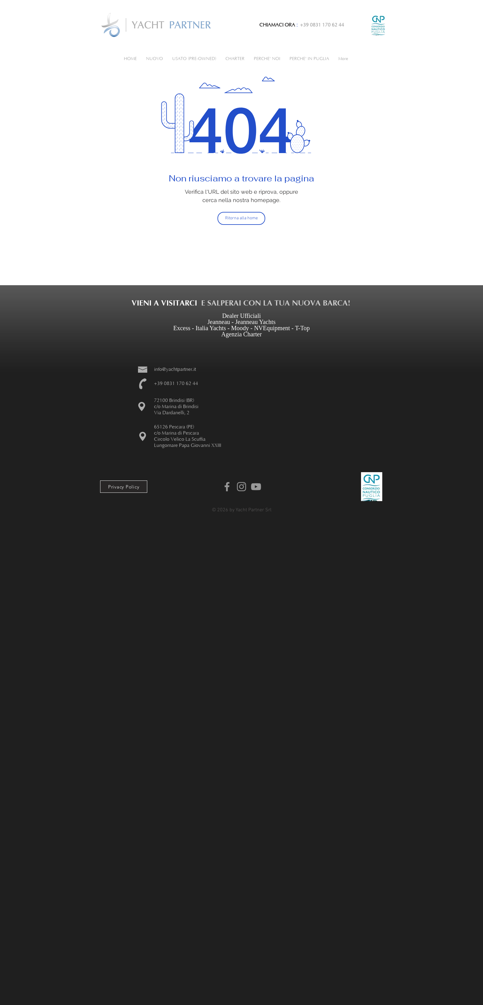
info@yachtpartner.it (175, 369)
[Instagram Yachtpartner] (241, 486)
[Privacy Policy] (123, 486)
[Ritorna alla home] (241, 218)
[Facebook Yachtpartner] (227, 486)
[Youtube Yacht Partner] (256, 486)
